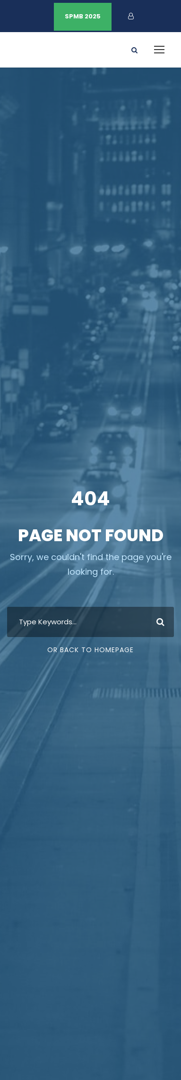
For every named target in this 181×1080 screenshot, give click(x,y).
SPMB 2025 (83, 16)
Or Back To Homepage (90, 650)
